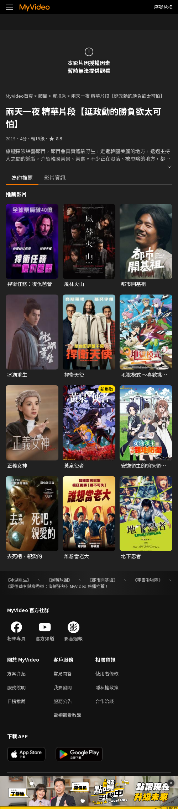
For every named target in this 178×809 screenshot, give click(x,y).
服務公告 (62, 701)
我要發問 (62, 687)
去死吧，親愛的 (24, 556)
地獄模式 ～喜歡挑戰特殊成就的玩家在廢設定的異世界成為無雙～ (146, 374)
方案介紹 (16, 673)
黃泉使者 (74, 465)
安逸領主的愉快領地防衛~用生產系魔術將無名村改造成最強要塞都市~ (146, 465)
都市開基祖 (133, 283)
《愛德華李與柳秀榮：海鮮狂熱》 (38, 586)
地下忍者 (131, 556)
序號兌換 (163, 7)
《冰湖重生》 (18, 580)
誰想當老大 (76, 556)
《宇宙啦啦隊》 (148, 580)
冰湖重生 (17, 374)
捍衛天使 (74, 374)
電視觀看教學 (67, 715)
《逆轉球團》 (59, 580)
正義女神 (17, 465)
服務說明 (16, 687)
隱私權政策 (107, 687)
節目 (42, 95)
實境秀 (59, 95)
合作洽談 (104, 701)
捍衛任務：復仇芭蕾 (29, 283)
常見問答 (62, 673)
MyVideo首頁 (19, 95)
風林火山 (74, 283)
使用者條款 (107, 673)
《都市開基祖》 (102, 580)
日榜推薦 (16, 701)
